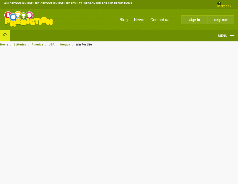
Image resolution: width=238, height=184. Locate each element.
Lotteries (20, 44)
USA (52, 44)
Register (221, 20)
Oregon (65, 44)
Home (4, 44)
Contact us (159, 19)
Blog (124, 19)
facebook (224, 6)
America (37, 44)
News (139, 19)
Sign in (194, 20)
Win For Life (84, 44)
